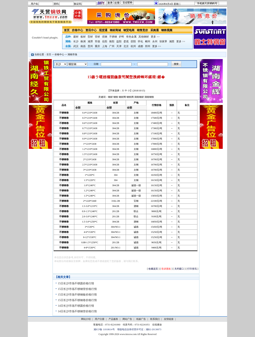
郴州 (147, 41)
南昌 (83, 46)
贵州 (90, 46)
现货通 (103, 30)
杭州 (133, 46)
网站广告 (127, 319)
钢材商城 (115, 30)
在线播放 (157, 324)
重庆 (97, 46)
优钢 (104, 36)
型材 (90, 36)
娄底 (126, 41)
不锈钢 (113, 36)
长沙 (75, 41)
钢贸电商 (128, 30)
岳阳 (104, 41)
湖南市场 (72, 54)
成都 (140, 46)
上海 (104, 46)
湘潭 (90, 41)
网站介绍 (86, 319)
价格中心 (77, 30)
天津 (119, 46)
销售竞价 (142, 30)
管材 (97, 36)
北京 (126, 46)
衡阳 (111, 41)
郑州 (147, 46)
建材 (75, 36)
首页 (67, 30)
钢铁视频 (166, 30)
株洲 (83, 41)
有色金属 (131, 36)
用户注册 (99, 319)
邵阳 (133, 41)
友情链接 (169, 319)
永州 (154, 41)
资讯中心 (91, 30)
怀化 (140, 41)
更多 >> (155, 36)
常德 (97, 41)
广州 (111, 46)
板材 (83, 36)
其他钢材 (143, 36)
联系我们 (155, 319)
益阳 (119, 41)
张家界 (163, 41)
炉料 (121, 36)
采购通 (154, 30)
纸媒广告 (141, 319)
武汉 (75, 46)
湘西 (171, 41)
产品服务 (113, 319)
